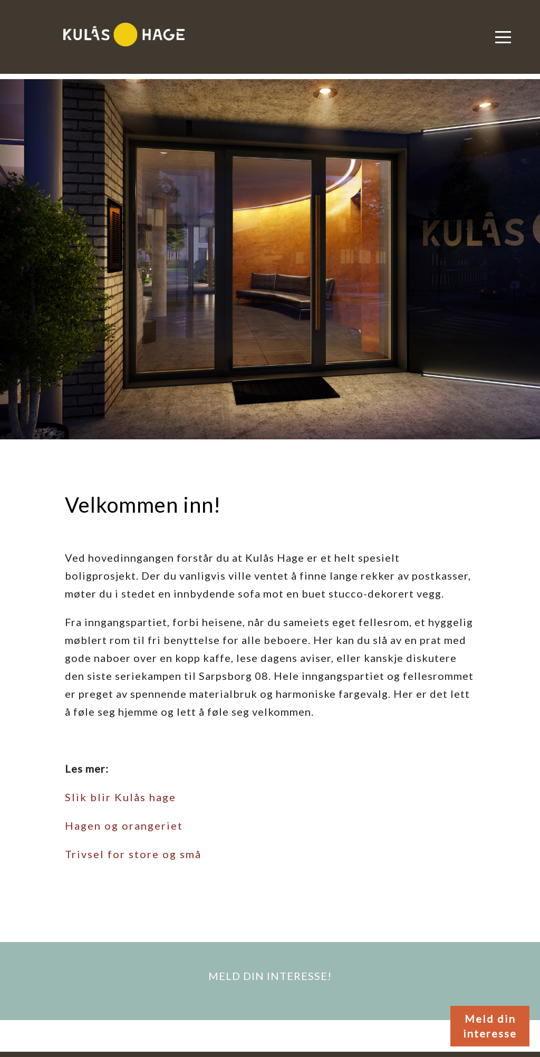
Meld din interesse (490, 1026)
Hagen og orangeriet (124, 825)
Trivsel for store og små (133, 854)
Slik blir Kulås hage (120, 797)
